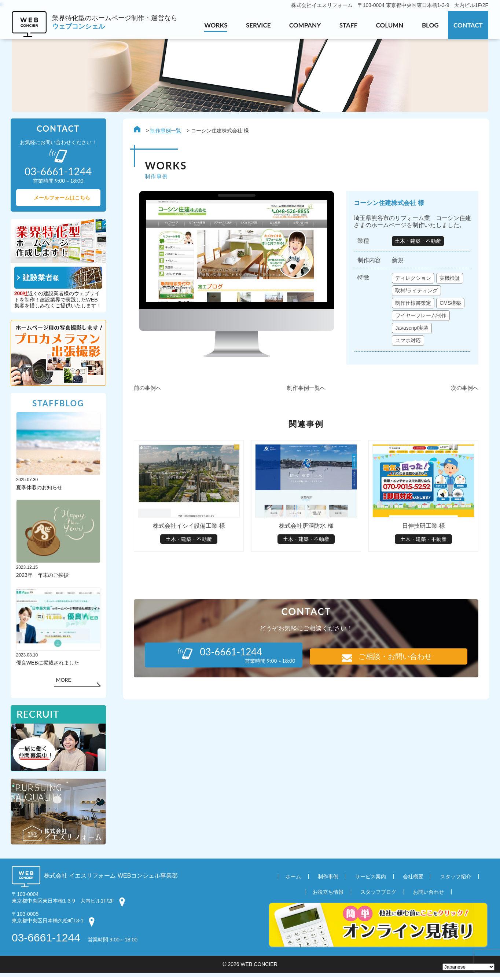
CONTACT (468, 25)
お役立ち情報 (328, 896)
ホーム (293, 880)
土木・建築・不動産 (418, 242)
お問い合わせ (428, 896)
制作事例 (328, 880)
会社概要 (413, 880)
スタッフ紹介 (455, 880)
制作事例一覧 (164, 131)
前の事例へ (146, 402)
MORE (64, 683)
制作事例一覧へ (305, 402)
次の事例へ (463, 402)
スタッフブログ (378, 896)
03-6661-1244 (46, 942)
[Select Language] (468, 966)
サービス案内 (370, 880)
